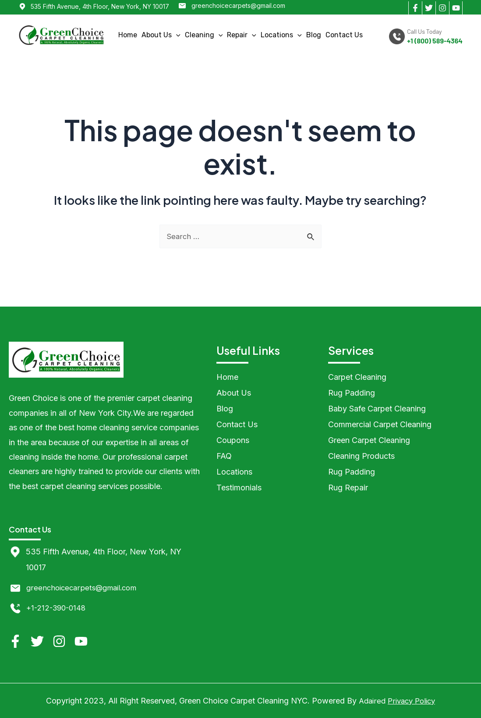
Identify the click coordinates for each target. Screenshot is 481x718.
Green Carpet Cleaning (369, 440)
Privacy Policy (412, 700)
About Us (160, 34)
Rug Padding (351, 392)
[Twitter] (428, 7)
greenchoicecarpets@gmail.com (238, 5)
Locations (281, 34)
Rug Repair (348, 487)
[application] (176, 34)
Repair (241, 34)
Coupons (232, 440)
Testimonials (239, 487)
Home (127, 35)
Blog (313, 35)
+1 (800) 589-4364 (435, 40)
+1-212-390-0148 (58, 607)
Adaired (370, 700)
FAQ (224, 456)
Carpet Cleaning (357, 377)
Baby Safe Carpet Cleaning (377, 408)
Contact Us (344, 35)
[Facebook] (415, 7)
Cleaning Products (361, 456)
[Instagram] (442, 7)
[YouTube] (456, 7)
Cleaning (204, 34)
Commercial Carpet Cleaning (379, 424)
